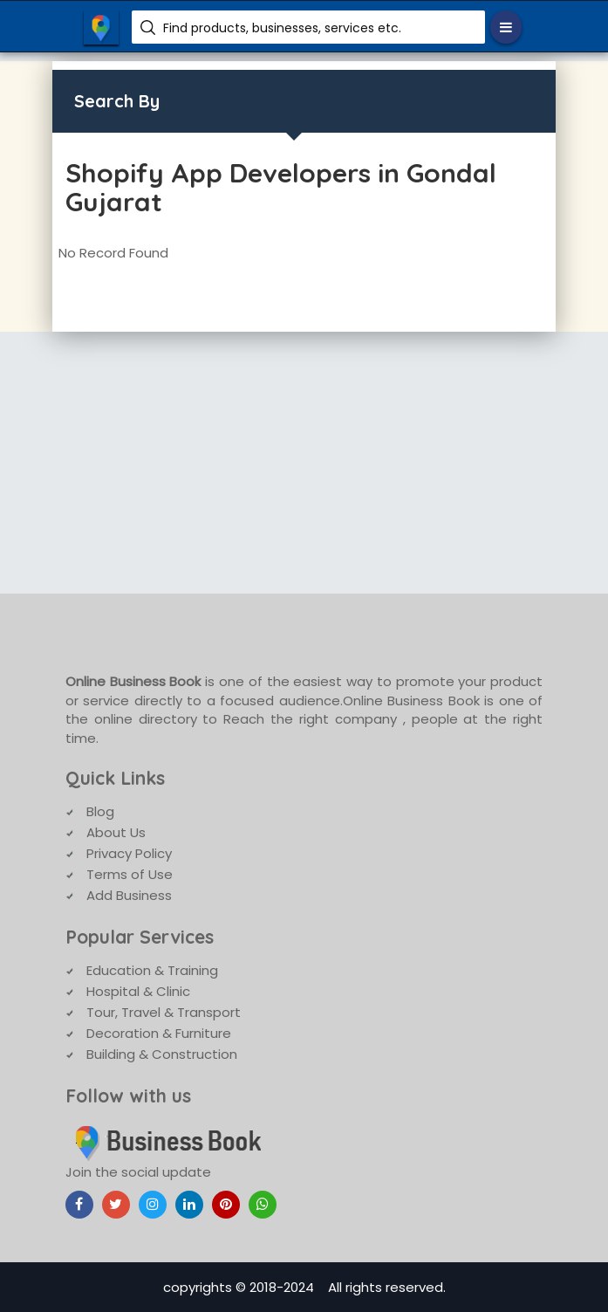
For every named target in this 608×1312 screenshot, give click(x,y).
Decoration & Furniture (158, 1033)
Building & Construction (161, 1054)
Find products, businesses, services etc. (282, 28)
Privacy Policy (129, 853)
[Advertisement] (304, 462)
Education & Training (152, 970)
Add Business (129, 895)
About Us (116, 832)
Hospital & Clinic (138, 991)
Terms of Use (129, 874)
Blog (100, 811)
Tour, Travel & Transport (163, 1012)
